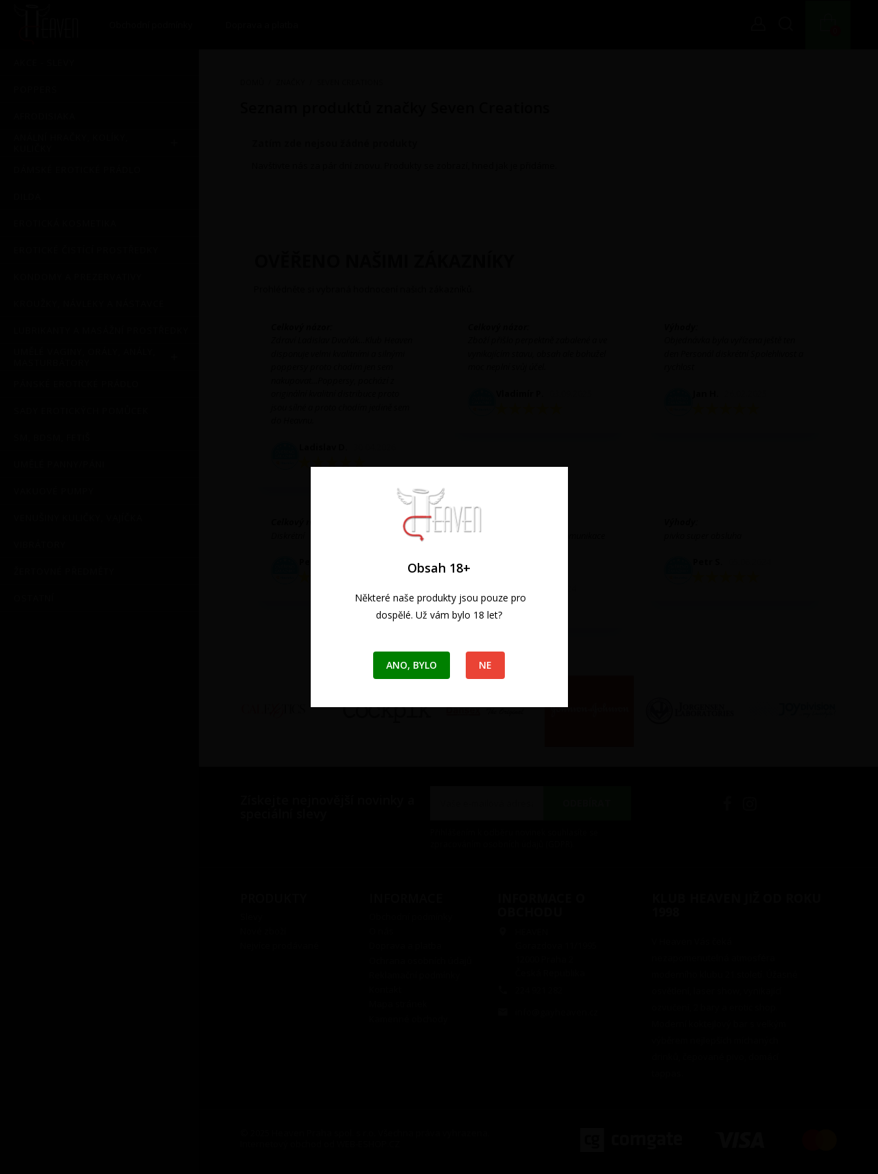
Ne (485, 664)
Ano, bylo (411, 664)
